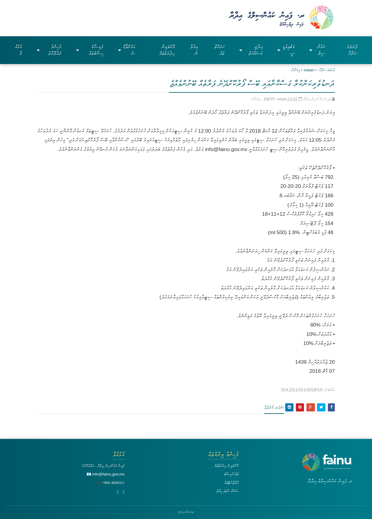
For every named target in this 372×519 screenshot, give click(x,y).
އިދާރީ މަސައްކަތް (251, 50)
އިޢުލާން (295, 70)
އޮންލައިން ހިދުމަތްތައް (167, 50)
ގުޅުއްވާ (18, 50)
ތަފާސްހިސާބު (231, 474)
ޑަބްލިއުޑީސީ (286, 50)
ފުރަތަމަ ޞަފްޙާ (327, 70)
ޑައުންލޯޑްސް (126, 50)
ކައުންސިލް (317, 50)
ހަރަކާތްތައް (219, 50)
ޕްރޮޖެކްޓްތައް (231, 482)
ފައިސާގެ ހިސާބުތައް (89, 50)
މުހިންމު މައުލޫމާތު (49, 50)
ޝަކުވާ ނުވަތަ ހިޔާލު (227, 491)
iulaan (309, 70)
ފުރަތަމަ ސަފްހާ (351, 50)
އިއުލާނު (194, 50)
